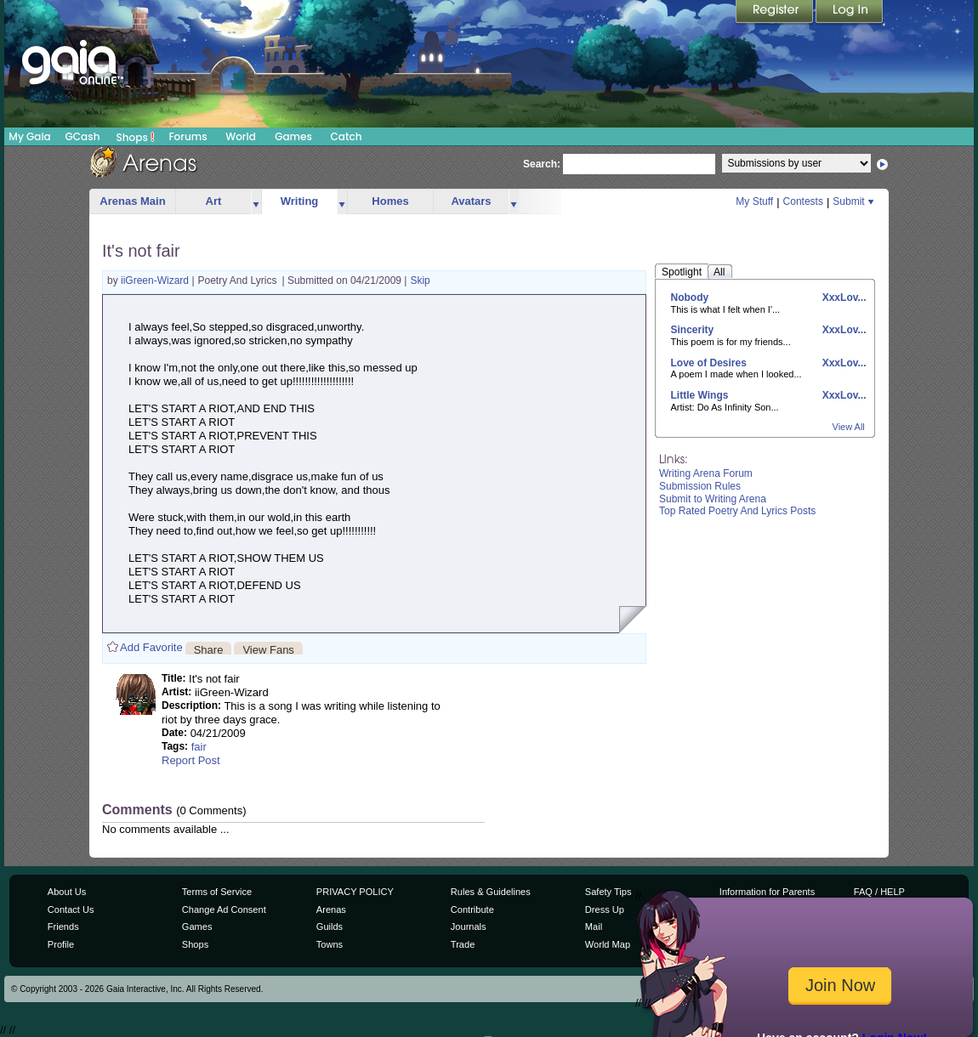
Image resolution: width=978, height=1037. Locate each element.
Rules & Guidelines (491, 892)
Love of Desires (709, 363)
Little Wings (700, 395)
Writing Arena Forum (706, 473)
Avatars (471, 201)
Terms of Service (217, 892)
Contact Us (71, 909)
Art (214, 201)
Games (293, 136)
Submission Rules (700, 486)
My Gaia (29, 136)
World (240, 136)
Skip (419, 280)
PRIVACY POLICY (355, 892)
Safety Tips (608, 892)
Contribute (472, 909)
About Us (67, 892)
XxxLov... (842, 297)
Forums (187, 136)
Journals (468, 926)
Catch (346, 136)
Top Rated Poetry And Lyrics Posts (737, 511)
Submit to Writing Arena (712, 499)
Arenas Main (132, 201)
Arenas (331, 909)
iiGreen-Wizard (156, 280)
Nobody (690, 297)
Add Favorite (151, 647)
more (256, 202)
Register (776, 13)
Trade (463, 944)
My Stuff (754, 201)
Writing (300, 201)
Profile (61, 944)
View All (849, 427)
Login (850, 13)
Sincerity (692, 330)
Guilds (329, 926)
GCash (82, 136)
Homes (390, 201)
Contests (803, 201)
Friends (63, 926)
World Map (607, 944)
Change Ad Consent (224, 909)
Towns (329, 944)
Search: (541, 164)
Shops (136, 136)
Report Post (191, 760)
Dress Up (604, 909)
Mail (593, 926)
